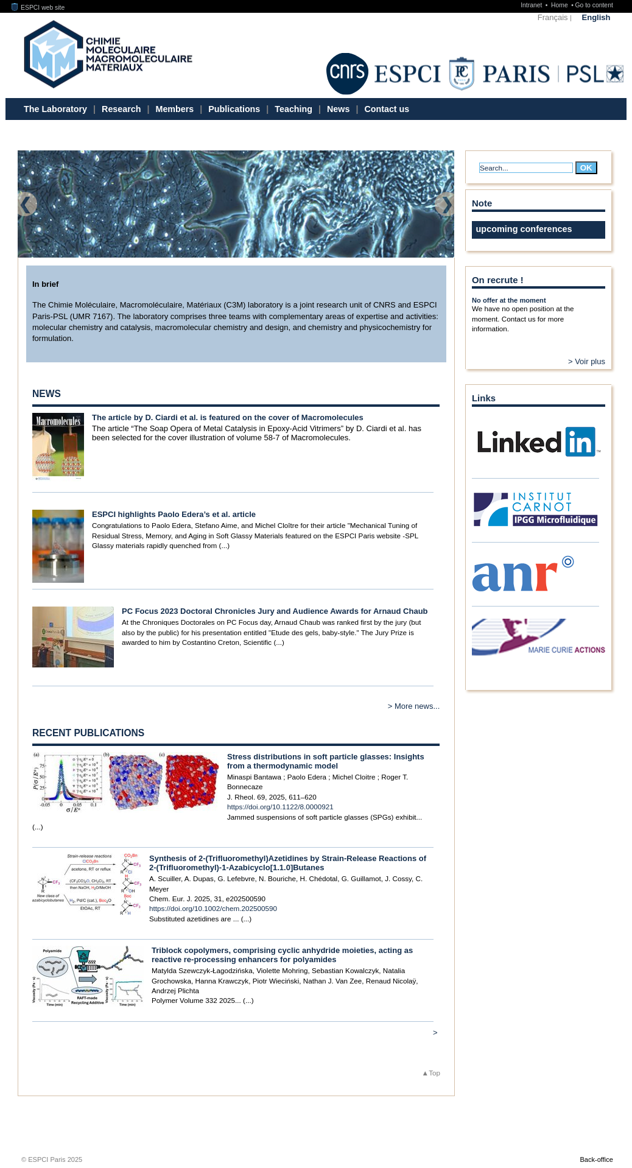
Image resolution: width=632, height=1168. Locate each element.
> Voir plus (586, 361)
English (596, 17)
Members (175, 109)
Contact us (386, 109)
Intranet (532, 5)
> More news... (414, 706)
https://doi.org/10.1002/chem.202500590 (213, 908)
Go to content (594, 5)
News (338, 109)
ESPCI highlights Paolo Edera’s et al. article (174, 514)
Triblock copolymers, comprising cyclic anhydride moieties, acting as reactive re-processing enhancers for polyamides (282, 955)
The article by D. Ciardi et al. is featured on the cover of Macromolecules (227, 417)
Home (560, 5)
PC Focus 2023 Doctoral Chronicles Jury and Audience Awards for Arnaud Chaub (275, 611)
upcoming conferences (524, 229)
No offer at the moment (509, 300)
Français (553, 17)
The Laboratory (55, 109)
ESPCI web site (38, 7)
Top (434, 1073)
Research (121, 109)
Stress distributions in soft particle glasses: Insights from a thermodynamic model (325, 761)
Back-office (596, 1159)
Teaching (293, 109)
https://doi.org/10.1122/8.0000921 (280, 807)
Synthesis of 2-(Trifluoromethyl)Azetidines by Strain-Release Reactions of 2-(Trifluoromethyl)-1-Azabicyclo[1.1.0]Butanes (287, 863)
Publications (234, 109)
